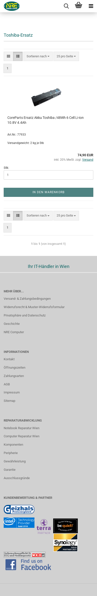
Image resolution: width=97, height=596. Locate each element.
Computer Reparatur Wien (21, 436)
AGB (7, 384)
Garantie (10, 469)
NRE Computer (14, 332)
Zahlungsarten (14, 376)
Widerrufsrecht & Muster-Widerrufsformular (34, 307)
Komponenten (13, 444)
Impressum (12, 392)
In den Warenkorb (48, 192)
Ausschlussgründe (17, 478)
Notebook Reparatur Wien (21, 428)
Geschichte (12, 324)
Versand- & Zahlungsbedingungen (27, 298)
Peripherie (11, 453)
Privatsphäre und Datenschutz (25, 315)
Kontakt (9, 359)
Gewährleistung (15, 461)
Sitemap (9, 401)
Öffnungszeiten (14, 367)
